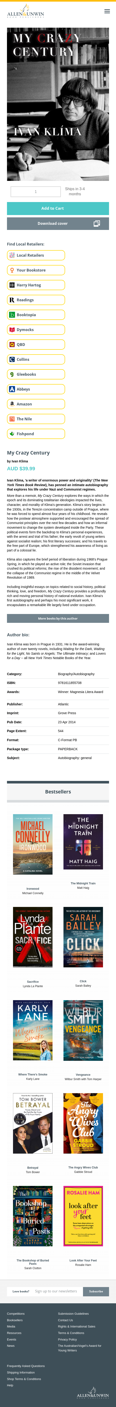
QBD (21, 344)
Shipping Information (21, 1372)
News (11, 1345)
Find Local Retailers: (25, 244)
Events (11, 1339)
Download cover (53, 223)
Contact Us (65, 1320)
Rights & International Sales (76, 1326)
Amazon (24, 404)
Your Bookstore (31, 270)
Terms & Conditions (71, 1333)
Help (10, 1385)
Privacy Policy (67, 1339)
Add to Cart (52, 208)
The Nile (24, 418)
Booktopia (26, 314)
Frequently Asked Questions (26, 1366)
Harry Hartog (29, 285)
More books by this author (58, 618)
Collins (23, 359)
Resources (14, 1333)
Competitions (16, 1313)
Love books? (21, 1291)
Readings (25, 299)
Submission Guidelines (73, 1313)
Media (11, 1326)
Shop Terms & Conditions (24, 1379)
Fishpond (25, 433)
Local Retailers (30, 255)
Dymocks (25, 329)
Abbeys (23, 389)
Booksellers (15, 1320)
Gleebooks (26, 374)
